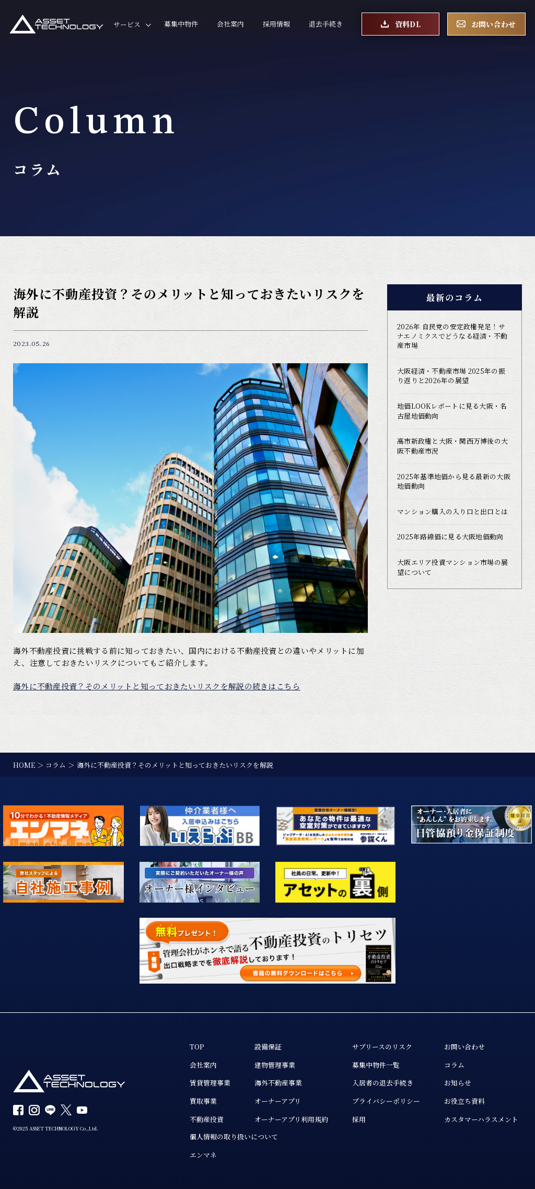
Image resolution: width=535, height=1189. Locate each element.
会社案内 (230, 24)
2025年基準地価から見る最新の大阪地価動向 (453, 481)
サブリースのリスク (382, 1046)
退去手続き (326, 24)
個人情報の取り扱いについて (234, 1136)
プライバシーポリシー (386, 1101)
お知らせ (457, 1083)
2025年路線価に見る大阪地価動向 (450, 537)
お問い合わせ (464, 1046)
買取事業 (203, 1101)
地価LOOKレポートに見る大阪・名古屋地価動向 (452, 411)
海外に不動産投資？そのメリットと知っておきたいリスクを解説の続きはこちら (156, 685)
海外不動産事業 (278, 1083)
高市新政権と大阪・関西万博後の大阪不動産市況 (452, 446)
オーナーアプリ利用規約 (291, 1119)
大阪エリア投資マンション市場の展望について (452, 568)
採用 (359, 1119)
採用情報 (276, 24)
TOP (197, 1046)
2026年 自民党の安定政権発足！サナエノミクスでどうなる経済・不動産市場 (452, 336)
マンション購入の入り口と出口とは (452, 512)
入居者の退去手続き (382, 1083)
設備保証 (268, 1046)
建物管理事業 (274, 1064)
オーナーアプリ (277, 1101)
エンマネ (203, 1155)
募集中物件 (181, 24)
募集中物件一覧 (376, 1064)
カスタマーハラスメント (481, 1119)
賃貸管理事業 (210, 1083)
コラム (454, 1064)
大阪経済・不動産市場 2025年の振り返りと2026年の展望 (451, 376)
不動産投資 (207, 1119)
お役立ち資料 (464, 1101)
